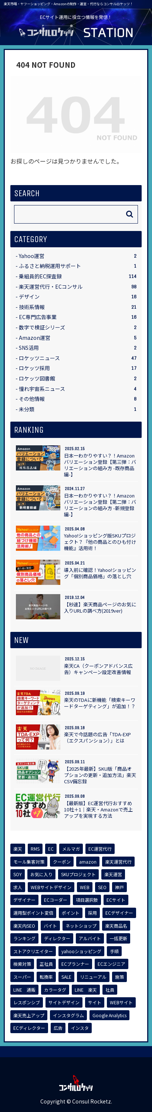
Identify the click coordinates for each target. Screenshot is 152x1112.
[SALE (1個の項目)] (66, 977)
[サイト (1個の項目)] (94, 1002)
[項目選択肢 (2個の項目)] (87, 900)
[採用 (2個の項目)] (92, 913)
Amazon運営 (77, 338)
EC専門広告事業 (77, 317)
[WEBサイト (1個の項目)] (121, 1002)
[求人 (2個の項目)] (17, 887)
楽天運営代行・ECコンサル (77, 287)
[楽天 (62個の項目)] (17, 849)
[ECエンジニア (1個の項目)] (111, 964)
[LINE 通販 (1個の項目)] (24, 990)
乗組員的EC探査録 (77, 276)
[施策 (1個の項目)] (119, 977)
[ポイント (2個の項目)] (70, 913)
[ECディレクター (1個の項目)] (29, 1028)
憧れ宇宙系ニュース (77, 389)
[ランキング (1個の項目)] (24, 938)
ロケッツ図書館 (77, 378)
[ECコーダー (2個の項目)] (55, 900)
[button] (129, 214)
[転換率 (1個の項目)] (46, 977)
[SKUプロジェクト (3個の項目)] (78, 874)
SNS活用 (77, 348)
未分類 (77, 409)
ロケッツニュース (77, 358)
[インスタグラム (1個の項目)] (68, 1015)
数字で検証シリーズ (77, 327)
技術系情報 (77, 307)
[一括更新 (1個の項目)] (118, 938)
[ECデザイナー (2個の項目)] (119, 913)
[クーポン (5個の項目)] (62, 862)
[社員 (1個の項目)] (109, 990)
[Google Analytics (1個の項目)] (109, 1015)
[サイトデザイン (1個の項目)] (63, 1002)
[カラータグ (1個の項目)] (55, 990)
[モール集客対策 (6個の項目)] (28, 862)
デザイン (77, 297)
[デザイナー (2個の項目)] (24, 900)
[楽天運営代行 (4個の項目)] (118, 862)
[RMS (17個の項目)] (35, 849)
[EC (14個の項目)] (51, 849)
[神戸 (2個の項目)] (119, 887)
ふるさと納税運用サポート (77, 266)
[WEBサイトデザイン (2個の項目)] (51, 887)
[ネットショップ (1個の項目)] (81, 926)
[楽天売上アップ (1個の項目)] (28, 1015)
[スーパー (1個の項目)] (22, 977)
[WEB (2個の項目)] (84, 887)
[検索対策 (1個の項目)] (22, 964)
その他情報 (77, 399)
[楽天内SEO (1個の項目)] (24, 926)
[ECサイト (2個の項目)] (116, 900)
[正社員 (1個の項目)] (46, 964)
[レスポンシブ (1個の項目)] (26, 1002)
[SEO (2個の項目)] (102, 887)
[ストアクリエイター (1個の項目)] (33, 951)
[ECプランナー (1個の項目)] (75, 964)
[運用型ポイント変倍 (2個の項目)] (33, 913)
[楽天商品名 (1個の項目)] (116, 926)
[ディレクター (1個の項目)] (57, 938)
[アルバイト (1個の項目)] (90, 938)
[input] (76, 214)
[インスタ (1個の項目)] (80, 1028)
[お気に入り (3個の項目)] (41, 874)
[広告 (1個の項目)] (58, 1028)
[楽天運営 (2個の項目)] (113, 874)
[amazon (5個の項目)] (87, 862)
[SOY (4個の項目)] (17, 874)
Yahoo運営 (77, 256)
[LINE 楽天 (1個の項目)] (86, 990)
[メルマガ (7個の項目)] (71, 849)
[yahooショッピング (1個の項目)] (81, 951)
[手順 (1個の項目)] (114, 951)
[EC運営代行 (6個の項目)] (100, 849)
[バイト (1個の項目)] (50, 926)
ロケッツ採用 (77, 368)
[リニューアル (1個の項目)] (93, 977)
